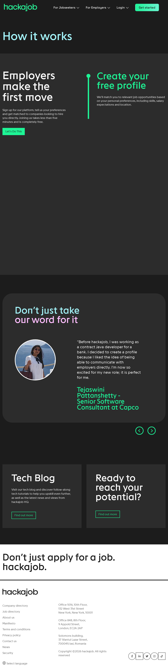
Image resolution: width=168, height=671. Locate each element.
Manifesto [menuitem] (8, 623)
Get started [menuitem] (147, 7)
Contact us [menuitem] (9, 641)
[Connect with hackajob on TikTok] (162, 656)
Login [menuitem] (123, 7)
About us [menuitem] (8, 617)
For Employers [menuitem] (98, 7)
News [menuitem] (6, 647)
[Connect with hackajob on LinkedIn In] (139, 656)
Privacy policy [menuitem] (11, 635)
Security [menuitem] (7, 653)
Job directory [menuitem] (11, 611)
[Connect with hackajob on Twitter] (147, 656)
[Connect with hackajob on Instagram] (154, 656)
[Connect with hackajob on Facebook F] (132, 656)
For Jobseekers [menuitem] (66, 7)
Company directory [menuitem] (15, 605)
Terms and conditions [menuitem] (16, 629)
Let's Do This (13, 131)
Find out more (23, 515)
